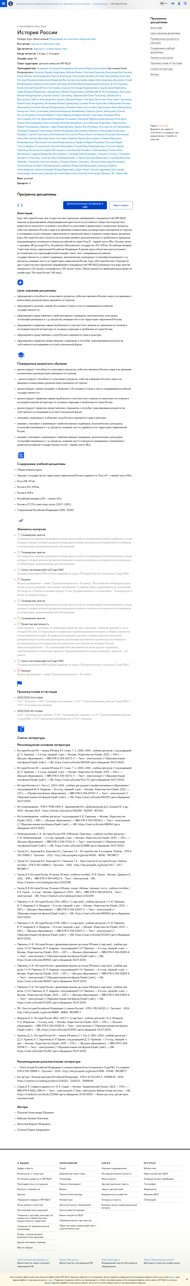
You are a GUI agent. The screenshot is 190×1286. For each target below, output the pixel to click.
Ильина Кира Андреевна (30, 103)
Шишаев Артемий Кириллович (60, 173)
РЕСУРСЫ (150, 1163)
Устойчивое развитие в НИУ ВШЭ (34, 1178)
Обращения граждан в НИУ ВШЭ (33, 1199)
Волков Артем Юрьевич (115, 84)
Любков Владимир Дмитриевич (70, 130)
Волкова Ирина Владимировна (84, 84)
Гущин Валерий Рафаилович (31, 91)
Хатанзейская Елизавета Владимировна (38, 165)
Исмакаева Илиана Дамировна (61, 103)
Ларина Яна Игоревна (86, 126)
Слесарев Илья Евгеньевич (81, 153)
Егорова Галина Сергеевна (57, 95)
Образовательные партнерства (75, 1220)
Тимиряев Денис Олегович (74, 161)
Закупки (21, 1194)
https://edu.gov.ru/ (69, 1259)
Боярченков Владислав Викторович (57, 80)
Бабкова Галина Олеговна (80, 72)
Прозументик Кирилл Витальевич (47, 150)
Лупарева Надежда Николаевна (34, 130)
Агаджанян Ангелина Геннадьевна (55, 68)
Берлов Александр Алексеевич (68, 76)
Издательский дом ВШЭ (156, 1173)
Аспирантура (66, 1199)
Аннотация (156, 27)
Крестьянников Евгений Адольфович (63, 122)
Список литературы (161, 68)
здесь (172, 1277)
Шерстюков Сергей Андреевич (92, 169)
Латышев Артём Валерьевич (114, 126)
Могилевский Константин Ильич (67, 134)
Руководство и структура (30, 1173)
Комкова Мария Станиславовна (54, 115)
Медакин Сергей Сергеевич (32, 134)
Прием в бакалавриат (70, 1183)
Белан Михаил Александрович (33, 76)
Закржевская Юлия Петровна (89, 95)
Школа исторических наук (46, 44)
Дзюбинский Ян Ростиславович (101, 91)
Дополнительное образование (75, 1204)
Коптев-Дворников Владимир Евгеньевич (54, 119)
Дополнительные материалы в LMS (85, 205)
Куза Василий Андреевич (97, 122)
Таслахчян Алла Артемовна (43, 161)
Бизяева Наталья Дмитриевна (102, 76)
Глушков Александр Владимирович (80, 87)
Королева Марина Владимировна (96, 119)
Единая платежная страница (31, 1242)
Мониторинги (109, 1178)
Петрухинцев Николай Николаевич (54, 146)
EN (166, 3)
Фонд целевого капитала (30, 1204)
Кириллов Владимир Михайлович (67, 111)
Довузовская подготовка (72, 1173)
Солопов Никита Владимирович (58, 157)
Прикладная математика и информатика (72, 39)
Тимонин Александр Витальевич (107, 161)
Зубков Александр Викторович (48, 99)
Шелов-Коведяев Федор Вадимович (54, 169)
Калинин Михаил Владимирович (48, 107)
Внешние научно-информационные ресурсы (119, 1206)
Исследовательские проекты (116, 1173)
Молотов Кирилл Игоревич (100, 134)
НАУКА (106, 1163)
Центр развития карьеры (72, 1209)
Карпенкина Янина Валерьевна (114, 107)
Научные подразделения (114, 1168)
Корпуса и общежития (28, 1189)
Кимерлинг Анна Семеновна (32, 111)
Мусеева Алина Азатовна (52, 138)
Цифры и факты (25, 1168)
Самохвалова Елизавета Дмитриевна (86, 150)
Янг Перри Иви (119, 173)
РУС (162, 3)
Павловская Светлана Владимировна (54, 142)
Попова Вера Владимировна (89, 146)
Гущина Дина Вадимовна (113, 87)
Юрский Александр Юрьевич (94, 173)
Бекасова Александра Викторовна (113, 72)
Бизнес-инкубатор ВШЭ (71, 1215)
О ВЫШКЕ (23, 1163)
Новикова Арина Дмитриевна (83, 138)
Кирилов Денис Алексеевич (101, 111)
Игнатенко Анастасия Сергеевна (113, 99)
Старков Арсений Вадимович (92, 157)
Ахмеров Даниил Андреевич (49, 72)
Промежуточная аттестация (166, 63)
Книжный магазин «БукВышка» (159, 1178)
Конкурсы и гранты (111, 1199)
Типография (150, 1183)
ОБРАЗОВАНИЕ (68, 1163)
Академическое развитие (114, 1194)
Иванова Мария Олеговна (80, 99)
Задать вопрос (121, 205)
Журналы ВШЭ (151, 1194)
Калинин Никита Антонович (82, 107)
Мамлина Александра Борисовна (107, 130)
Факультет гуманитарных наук (50, 48)
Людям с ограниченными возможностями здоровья (30, 1235)
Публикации (150, 1199)
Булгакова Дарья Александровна (94, 80)
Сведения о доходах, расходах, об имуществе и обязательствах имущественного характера (35, 1218)
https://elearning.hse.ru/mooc (159, 1259)
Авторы (154, 74)
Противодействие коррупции (32, 1209)
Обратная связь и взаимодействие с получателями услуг (77, 1227)
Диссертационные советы (115, 1183)
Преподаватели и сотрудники (32, 1183)
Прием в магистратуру (70, 1194)
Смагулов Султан (107, 153)
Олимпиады (65, 1178)
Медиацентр (150, 1189)
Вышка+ (63, 1189)
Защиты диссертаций (112, 1189)
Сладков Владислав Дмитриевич (48, 153)
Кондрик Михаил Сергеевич (87, 115)
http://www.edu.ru (111, 1259)
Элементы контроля (161, 57)
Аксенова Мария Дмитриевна (90, 68)
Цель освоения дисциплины (165, 33)
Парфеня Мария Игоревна (89, 142)
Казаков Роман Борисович (93, 103)
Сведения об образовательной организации (33, 1227)
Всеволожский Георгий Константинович (38, 87)
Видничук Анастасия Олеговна (50, 84)
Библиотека (150, 1168)
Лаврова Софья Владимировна (56, 126)
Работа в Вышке (25, 1247)
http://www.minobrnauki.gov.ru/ (33, 1259)
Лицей (62, 1168)
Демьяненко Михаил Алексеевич (65, 91)
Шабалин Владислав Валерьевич (78, 165)
